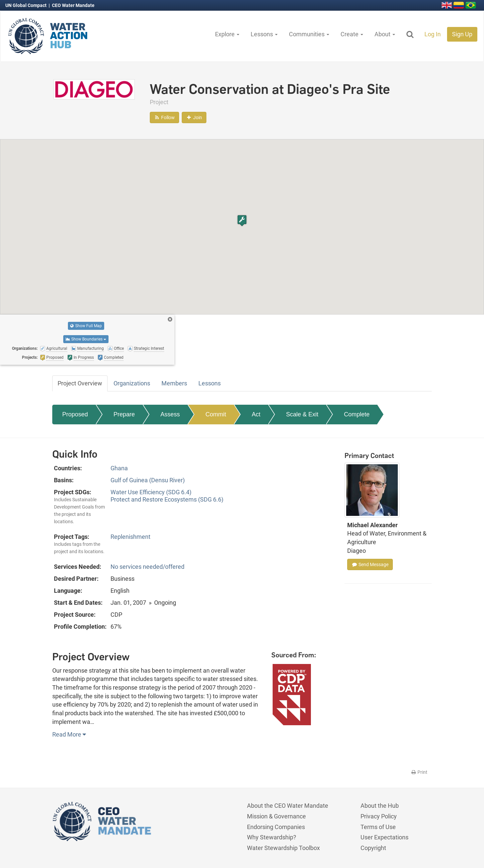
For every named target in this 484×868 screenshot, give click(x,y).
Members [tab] (174, 383)
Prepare (124, 414)
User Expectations (384, 837)
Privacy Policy (379, 816)
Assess (170, 414)
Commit (215, 414)
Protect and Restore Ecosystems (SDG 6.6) (167, 499)
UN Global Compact (26, 5)
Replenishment (130, 536)
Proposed (75, 414)
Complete (356, 414)
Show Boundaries (86, 339)
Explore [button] (227, 34)
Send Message (370, 564)
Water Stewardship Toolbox (283, 847)
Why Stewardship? (271, 837)
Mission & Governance (276, 816)
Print (418, 772)
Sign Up (462, 34)
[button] (242, 220)
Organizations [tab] (132, 383)
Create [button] (352, 34)
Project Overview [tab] (80, 383)
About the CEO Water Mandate (287, 805)
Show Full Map (86, 326)
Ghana (119, 468)
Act (256, 414)
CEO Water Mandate (73, 5)
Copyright (373, 847)
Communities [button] (309, 34)
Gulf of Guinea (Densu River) (148, 480)
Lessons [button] (264, 34)
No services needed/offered (147, 566)
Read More (69, 734)
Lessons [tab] (209, 383)
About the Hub (380, 805)
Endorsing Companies (276, 826)
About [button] (384, 34)
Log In (432, 34)
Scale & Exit (302, 414)
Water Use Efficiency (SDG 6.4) (151, 492)
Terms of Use (378, 826)
